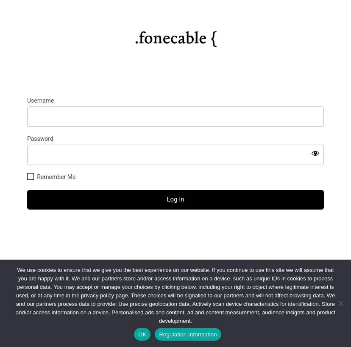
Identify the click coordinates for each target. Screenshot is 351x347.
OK (142, 334)
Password (40, 138)
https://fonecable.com (175, 36)
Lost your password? (175, 232)
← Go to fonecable (175, 246)
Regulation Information (188, 334)
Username (40, 100)
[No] (340, 303)
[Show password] (315, 153)
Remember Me (56, 177)
